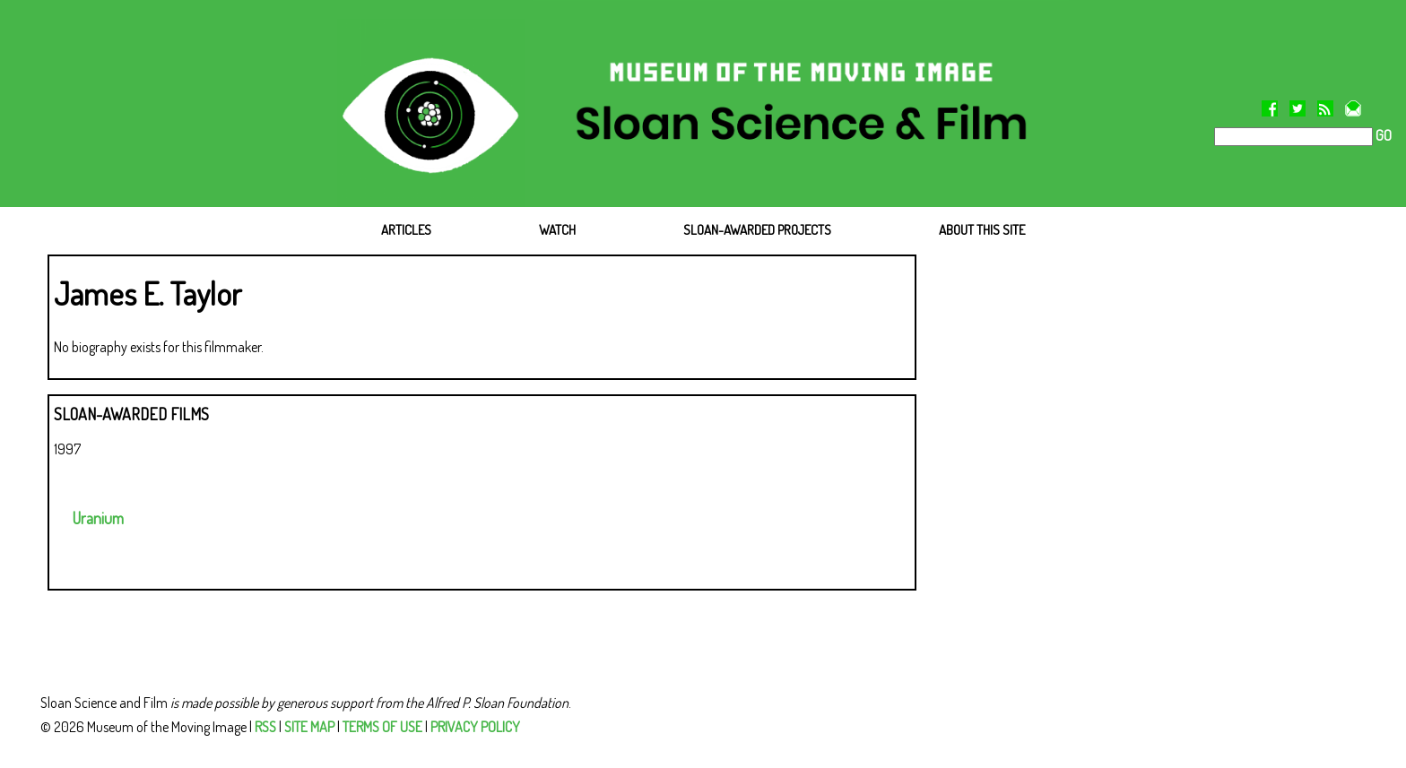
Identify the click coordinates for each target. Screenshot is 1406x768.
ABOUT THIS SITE (982, 229)
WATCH (557, 229)
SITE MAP (309, 727)
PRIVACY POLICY (475, 727)
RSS (265, 727)
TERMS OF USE (382, 727)
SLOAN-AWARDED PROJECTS (757, 229)
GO (1382, 135)
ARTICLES (406, 229)
